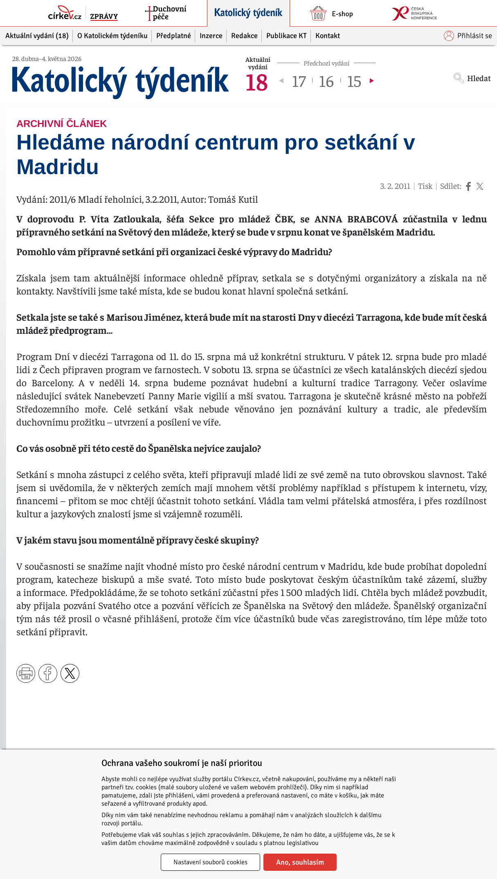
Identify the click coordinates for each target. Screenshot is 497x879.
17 (299, 80)
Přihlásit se (468, 36)
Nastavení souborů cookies (210, 862)
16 (326, 80)
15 (354, 80)
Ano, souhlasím (300, 862)
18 (256, 80)
